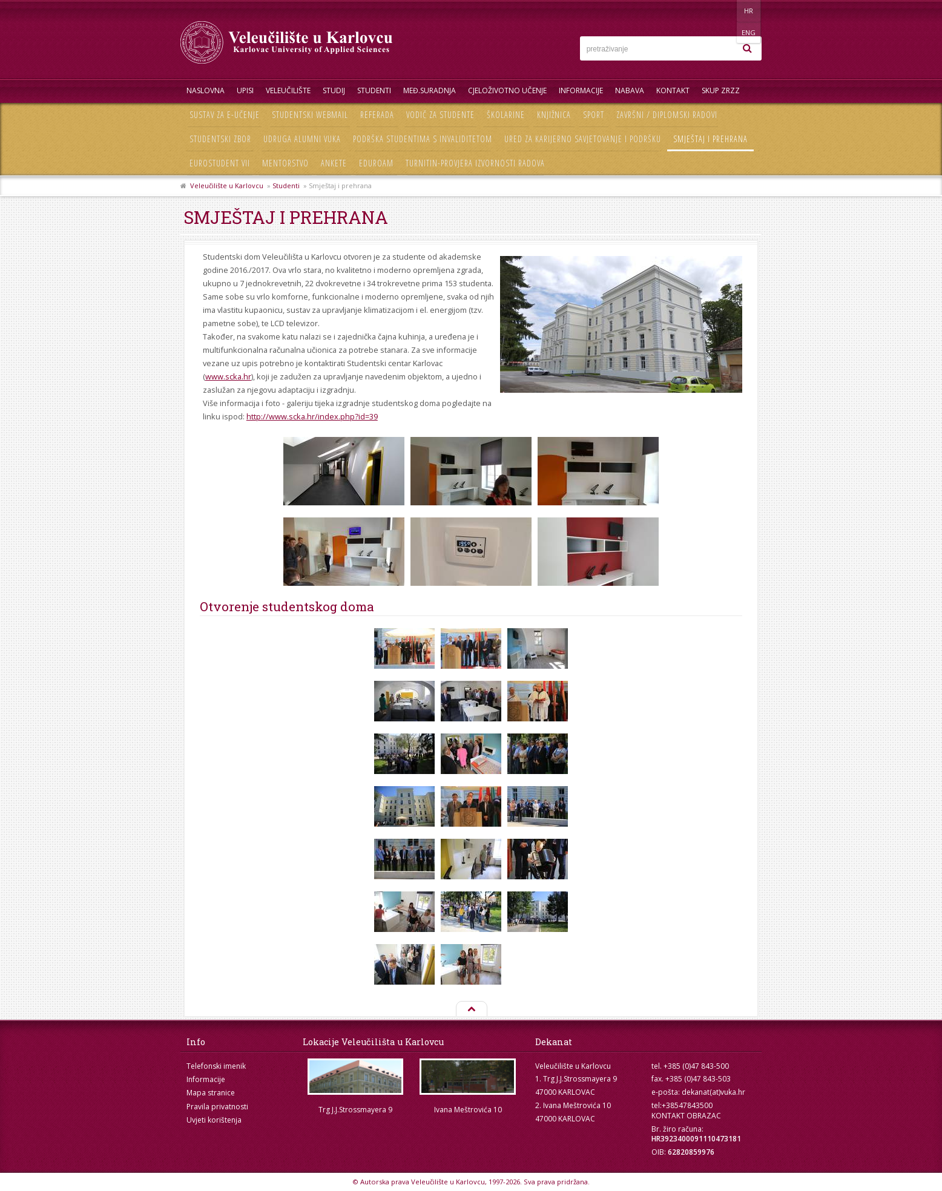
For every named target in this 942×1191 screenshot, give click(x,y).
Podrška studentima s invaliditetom (422, 139)
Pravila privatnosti (217, 1106)
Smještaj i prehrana (710, 139)
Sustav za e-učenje (224, 114)
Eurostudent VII (219, 163)
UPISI (245, 90)
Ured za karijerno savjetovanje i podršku (582, 139)
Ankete (334, 163)
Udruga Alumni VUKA (302, 139)
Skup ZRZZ (721, 90)
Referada (377, 114)
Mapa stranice (210, 1093)
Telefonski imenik (216, 1066)
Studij (334, 90)
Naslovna (205, 90)
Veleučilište (288, 90)
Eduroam (376, 163)
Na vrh (471, 1009)
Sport (593, 114)
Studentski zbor (220, 139)
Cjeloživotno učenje (507, 90)
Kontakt (673, 90)
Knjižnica (554, 114)
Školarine (506, 114)
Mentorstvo (285, 163)
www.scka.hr (228, 376)
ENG (749, 10)
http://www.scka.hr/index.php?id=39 (312, 416)
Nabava (629, 90)
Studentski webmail (310, 114)
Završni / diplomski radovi (666, 114)
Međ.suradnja (429, 90)
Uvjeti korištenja (214, 1120)
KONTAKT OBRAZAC (686, 1116)
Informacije (581, 90)
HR (724, 10)
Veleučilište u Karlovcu (226, 185)
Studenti (374, 90)
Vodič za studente (440, 114)
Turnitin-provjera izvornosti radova (475, 163)
